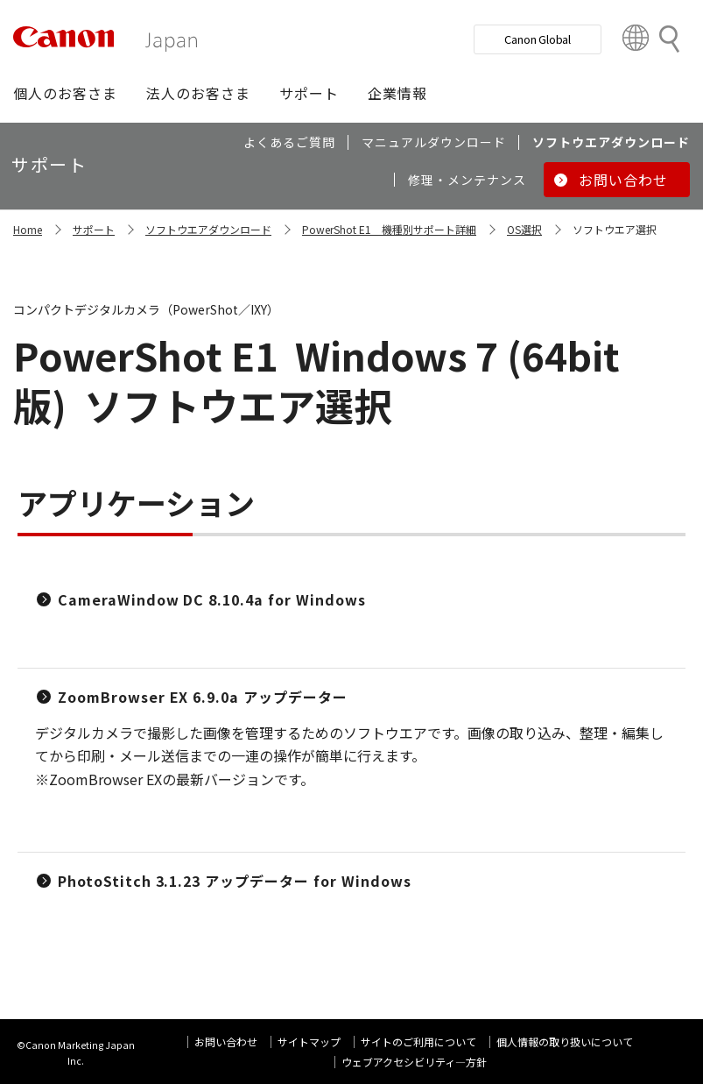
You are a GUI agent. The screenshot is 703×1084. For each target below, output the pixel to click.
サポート (94, 229)
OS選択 (524, 229)
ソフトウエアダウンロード (208, 229)
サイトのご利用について (418, 1041)
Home (27, 229)
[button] (65, 93)
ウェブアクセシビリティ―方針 (414, 1061)
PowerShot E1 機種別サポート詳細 (389, 229)
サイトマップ (309, 1041)
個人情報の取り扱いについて (564, 1041)
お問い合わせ (225, 1041)
